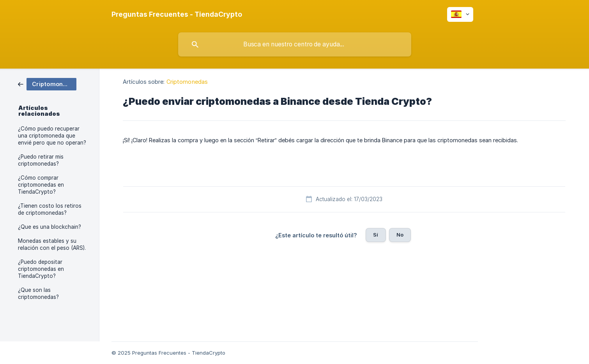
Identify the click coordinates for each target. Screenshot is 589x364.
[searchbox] (294, 44)
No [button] (399, 234)
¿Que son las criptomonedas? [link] (38, 293)
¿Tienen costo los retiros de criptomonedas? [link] (49, 209)
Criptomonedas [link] (187, 81)
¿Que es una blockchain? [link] (49, 227)
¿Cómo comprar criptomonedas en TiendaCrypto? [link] (41, 185)
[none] (176, 14)
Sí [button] (375, 234)
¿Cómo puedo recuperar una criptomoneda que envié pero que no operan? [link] (52, 135)
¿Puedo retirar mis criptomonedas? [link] (41, 160)
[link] (47, 83)
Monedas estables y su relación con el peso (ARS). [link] (52, 244)
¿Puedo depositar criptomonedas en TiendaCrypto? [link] (41, 269)
